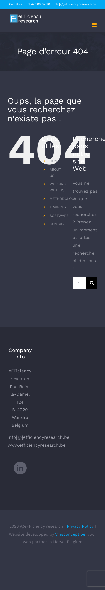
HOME (55, 161)
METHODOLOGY (63, 199)
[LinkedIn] (20, 468)
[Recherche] (91, 283)
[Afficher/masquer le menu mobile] (94, 24)
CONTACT (58, 224)
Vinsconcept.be (70, 534)
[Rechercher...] (79, 283)
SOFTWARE (59, 216)
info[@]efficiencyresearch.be (75, 4)
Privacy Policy (80, 526)
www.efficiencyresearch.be (37, 445)
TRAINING (58, 207)
